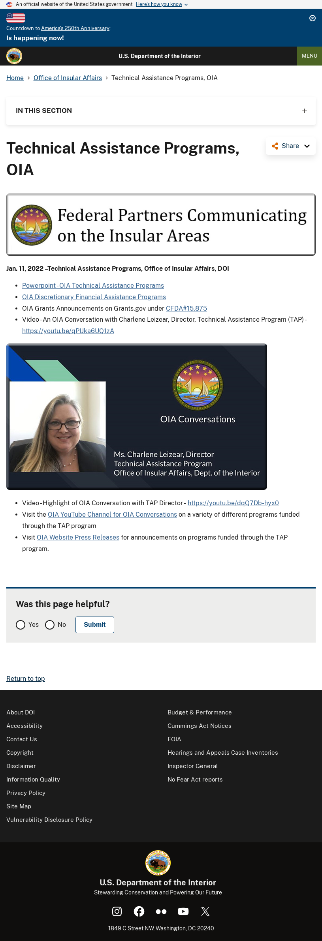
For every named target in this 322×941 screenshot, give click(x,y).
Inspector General (193, 766)
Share (290, 146)
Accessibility (24, 725)
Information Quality (33, 779)
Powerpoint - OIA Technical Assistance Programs (93, 285)
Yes (33, 624)
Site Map (18, 806)
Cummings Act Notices (200, 725)
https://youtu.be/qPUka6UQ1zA (68, 331)
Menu (309, 56)
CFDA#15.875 (186, 308)
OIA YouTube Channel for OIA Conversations (112, 514)
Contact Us (21, 739)
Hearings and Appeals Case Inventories (223, 752)
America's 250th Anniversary (75, 28)
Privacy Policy (25, 792)
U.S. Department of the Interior (160, 56)
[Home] (14, 56)
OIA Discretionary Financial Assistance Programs (94, 297)
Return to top (25, 678)
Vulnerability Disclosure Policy (49, 819)
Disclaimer (21, 766)
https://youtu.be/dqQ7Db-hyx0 (233, 503)
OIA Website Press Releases (78, 537)
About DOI (20, 712)
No (62, 624)
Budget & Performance (200, 712)
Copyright (20, 752)
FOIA (174, 739)
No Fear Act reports (195, 779)
